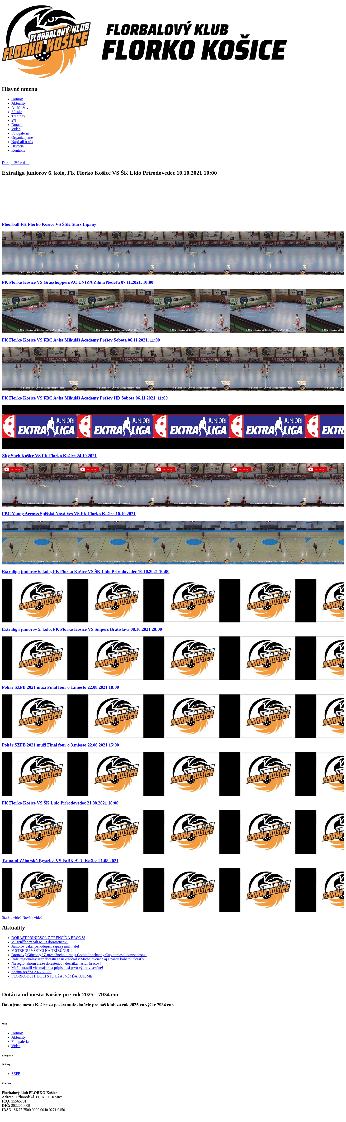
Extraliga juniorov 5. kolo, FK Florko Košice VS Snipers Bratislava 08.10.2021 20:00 (82, 629)
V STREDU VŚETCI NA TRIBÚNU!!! (41, 951)
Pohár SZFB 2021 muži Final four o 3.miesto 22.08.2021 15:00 (60, 744)
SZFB (15, 1074)
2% (13, 120)
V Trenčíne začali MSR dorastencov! (39, 942)
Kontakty (18, 150)
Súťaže (16, 112)
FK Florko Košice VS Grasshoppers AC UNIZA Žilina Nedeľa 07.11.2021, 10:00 (77, 282)
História (17, 146)
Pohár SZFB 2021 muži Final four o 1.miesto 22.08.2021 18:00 (60, 687)
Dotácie (17, 125)
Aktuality (18, 103)
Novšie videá (32, 917)
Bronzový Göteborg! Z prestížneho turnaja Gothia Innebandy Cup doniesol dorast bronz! (79, 955)
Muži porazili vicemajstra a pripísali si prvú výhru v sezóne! (57, 968)
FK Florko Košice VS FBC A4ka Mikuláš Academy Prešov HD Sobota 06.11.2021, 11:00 (85, 397)
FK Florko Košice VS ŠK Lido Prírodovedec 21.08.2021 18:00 (60, 802)
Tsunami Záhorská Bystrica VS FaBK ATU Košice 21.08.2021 (60, 860)
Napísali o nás (22, 142)
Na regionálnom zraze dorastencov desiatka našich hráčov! (56, 963)
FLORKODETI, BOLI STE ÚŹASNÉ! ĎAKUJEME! (52, 976)
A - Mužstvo (20, 108)
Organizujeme (22, 137)
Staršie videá (11, 917)
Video (15, 129)
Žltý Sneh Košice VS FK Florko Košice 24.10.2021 (49, 455)
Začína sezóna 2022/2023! (31, 972)
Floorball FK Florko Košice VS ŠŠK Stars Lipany (49, 224)
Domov (17, 99)
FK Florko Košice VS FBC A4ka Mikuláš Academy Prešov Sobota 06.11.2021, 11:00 (81, 339)
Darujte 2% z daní (15, 163)
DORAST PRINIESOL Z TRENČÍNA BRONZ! (48, 938)
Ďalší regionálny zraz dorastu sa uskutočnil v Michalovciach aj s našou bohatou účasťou (78, 959)
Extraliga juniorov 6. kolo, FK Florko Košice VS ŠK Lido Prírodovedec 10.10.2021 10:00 (86, 571)
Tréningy (18, 116)
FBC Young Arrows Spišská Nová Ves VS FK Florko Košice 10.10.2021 (69, 513)
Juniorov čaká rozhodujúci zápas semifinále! (45, 946)
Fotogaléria (20, 133)
